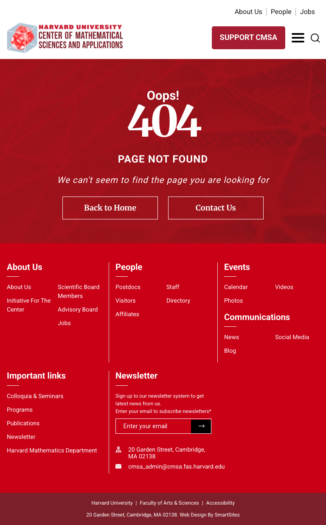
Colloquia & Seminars (35, 396)
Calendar (236, 287)
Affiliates (127, 314)
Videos (284, 287)
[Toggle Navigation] (298, 37)
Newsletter (21, 437)
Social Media (292, 337)
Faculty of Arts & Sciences (169, 503)
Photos (233, 301)
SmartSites (227, 515)
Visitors (125, 301)
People (281, 12)
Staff (172, 287)
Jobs (307, 12)
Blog (230, 351)
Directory (178, 301)
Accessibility (220, 503)
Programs (20, 410)
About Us (248, 12)
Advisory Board (78, 309)
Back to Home (110, 208)
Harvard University (111, 503)
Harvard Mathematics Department (52, 450)
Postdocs (128, 287)
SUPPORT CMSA (248, 37)
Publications (23, 423)
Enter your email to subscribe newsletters (163, 411)
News (231, 337)
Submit (201, 426)
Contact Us (216, 208)
